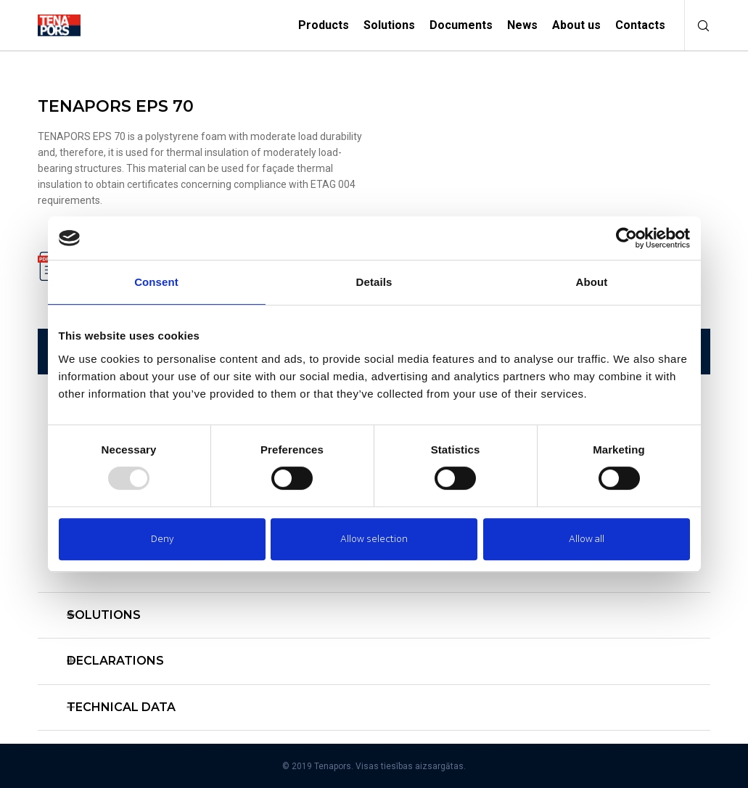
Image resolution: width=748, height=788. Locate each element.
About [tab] (592, 282)
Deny (162, 539)
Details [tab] (374, 282)
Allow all (586, 539)
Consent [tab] (156, 282)
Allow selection (374, 539)
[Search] (698, 25)
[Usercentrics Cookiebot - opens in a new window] (626, 238)
